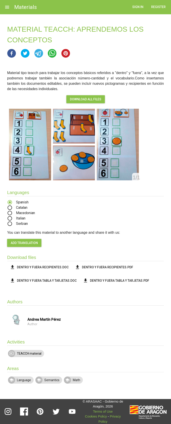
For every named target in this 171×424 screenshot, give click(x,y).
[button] (11, 53)
